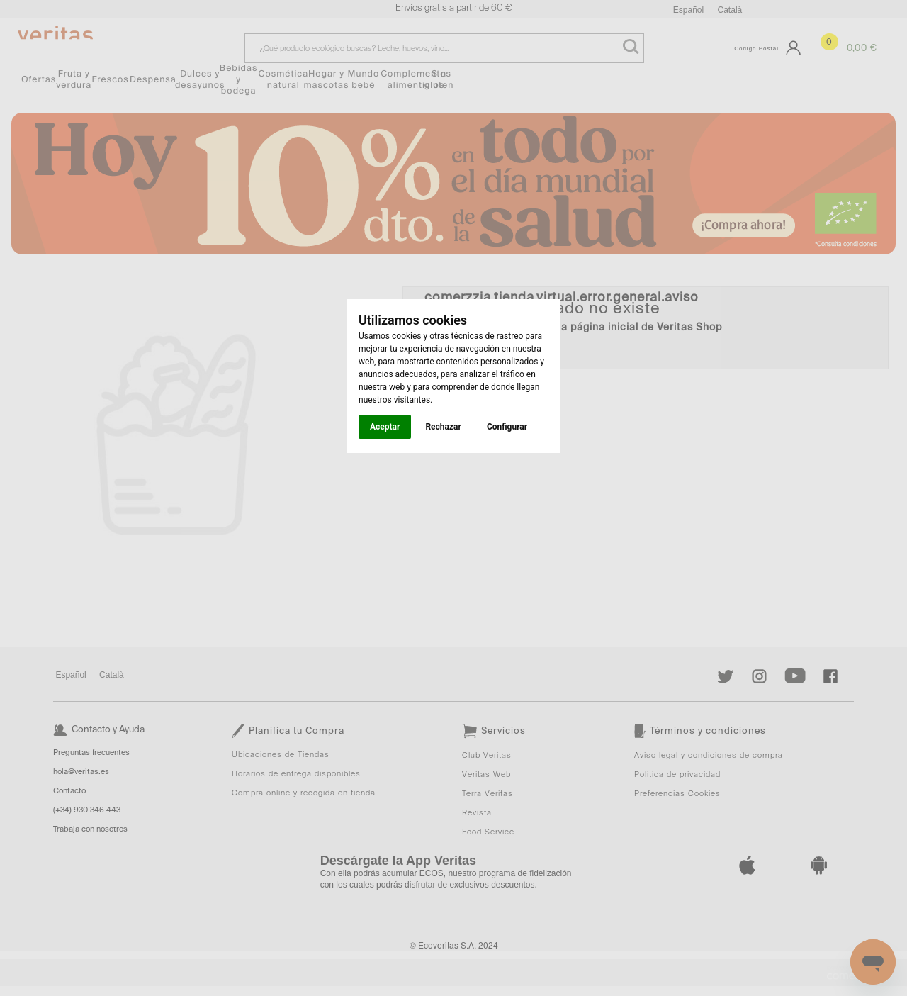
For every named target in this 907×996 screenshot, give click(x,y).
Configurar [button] (507, 427)
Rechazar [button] (443, 427)
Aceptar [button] (385, 427)
